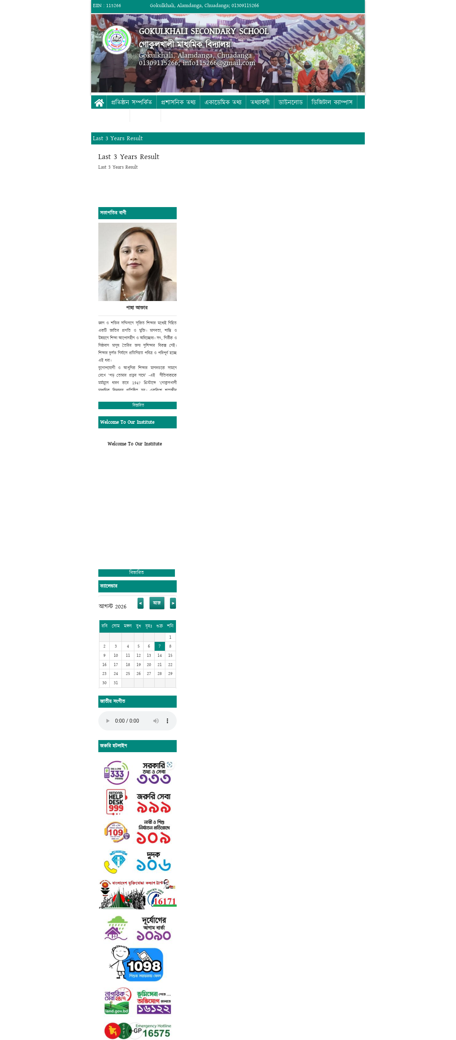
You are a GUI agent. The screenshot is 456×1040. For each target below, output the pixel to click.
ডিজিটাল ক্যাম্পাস (332, 102)
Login (423, 5)
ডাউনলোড (291, 102)
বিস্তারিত (138, 405)
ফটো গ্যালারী (110, 116)
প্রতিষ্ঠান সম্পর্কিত (131, 102)
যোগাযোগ (145, 116)
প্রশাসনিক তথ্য (178, 102)
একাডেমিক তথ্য (223, 102)
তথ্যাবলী (260, 102)
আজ (157, 603)
